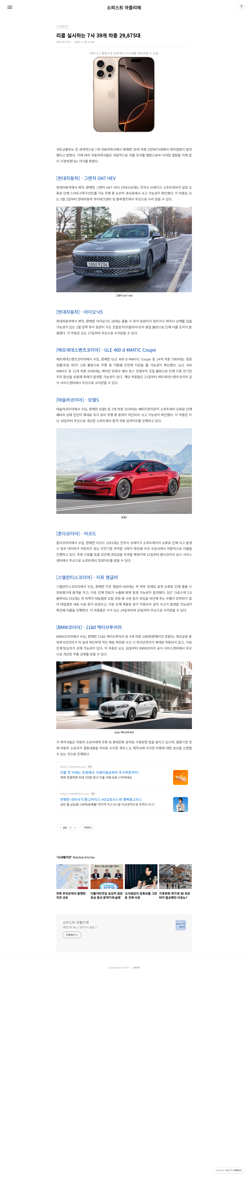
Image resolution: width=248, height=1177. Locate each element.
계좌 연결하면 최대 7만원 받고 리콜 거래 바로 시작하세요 (96, 962)
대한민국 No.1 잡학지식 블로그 (80, 1129)
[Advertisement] (124, 148)
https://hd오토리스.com (74, 978)
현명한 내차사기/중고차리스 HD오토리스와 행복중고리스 (101, 984)
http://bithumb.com (73, 951)
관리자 (136, 1169)
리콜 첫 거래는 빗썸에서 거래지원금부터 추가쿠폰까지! (99, 957)
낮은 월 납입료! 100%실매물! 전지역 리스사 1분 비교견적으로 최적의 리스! (107, 989)
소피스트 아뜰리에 (124, 7)
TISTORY (124, 1169)
